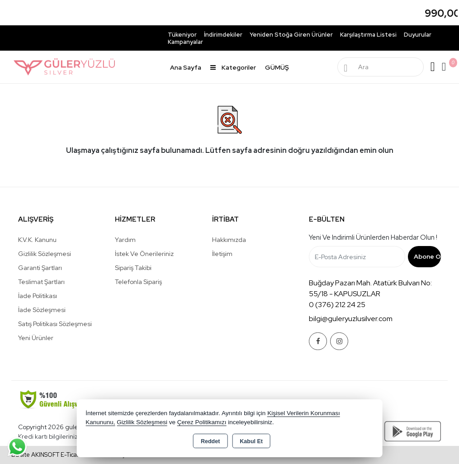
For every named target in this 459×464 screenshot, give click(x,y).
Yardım (125, 240)
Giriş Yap (433, 66)
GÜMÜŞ (277, 67)
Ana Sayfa (185, 67)
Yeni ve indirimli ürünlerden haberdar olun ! (373, 237)
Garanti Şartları (40, 268)
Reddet (210, 441)
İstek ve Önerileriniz (144, 254)
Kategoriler (233, 67)
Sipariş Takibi (133, 268)
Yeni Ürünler (35, 338)
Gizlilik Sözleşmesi (44, 254)
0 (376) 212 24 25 (337, 304)
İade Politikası (37, 296)
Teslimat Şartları (41, 282)
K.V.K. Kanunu (37, 240)
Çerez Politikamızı (202, 422)
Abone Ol (427, 256)
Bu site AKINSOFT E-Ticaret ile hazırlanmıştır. (71, 455)
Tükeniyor (182, 34)
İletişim (222, 254)
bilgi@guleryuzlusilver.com (351, 318)
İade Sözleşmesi (42, 310)
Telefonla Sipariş (138, 282)
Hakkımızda (229, 240)
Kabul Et (251, 441)
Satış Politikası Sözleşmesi (55, 324)
